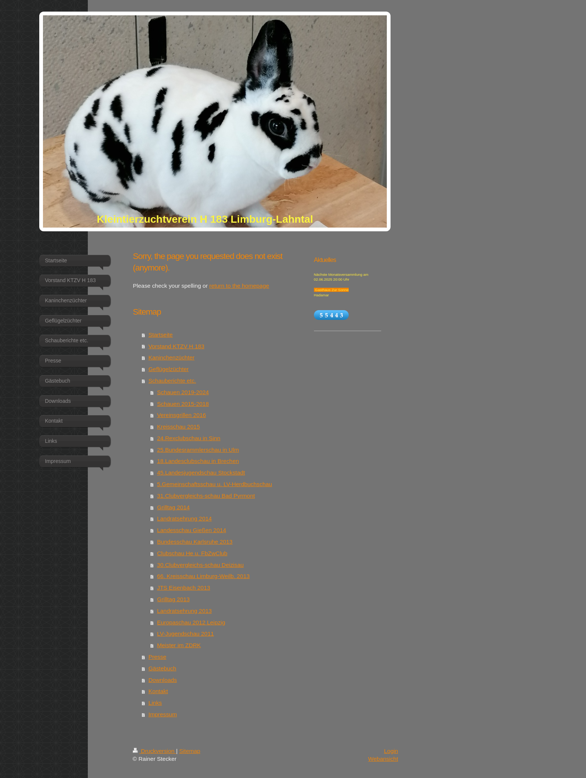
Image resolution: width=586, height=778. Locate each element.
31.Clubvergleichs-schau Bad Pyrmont (206, 496)
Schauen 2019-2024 (183, 392)
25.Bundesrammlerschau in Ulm (198, 450)
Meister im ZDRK (179, 645)
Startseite (160, 334)
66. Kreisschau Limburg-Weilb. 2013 (203, 576)
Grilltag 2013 (173, 599)
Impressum (162, 714)
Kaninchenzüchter (171, 357)
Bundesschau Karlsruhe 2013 (194, 541)
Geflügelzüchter (168, 369)
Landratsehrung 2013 (184, 611)
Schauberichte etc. (172, 380)
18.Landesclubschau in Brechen (198, 461)
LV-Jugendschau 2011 (185, 633)
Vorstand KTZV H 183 (176, 346)
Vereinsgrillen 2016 (181, 415)
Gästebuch (162, 668)
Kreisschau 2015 (178, 426)
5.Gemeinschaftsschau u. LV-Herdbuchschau (214, 484)
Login (391, 751)
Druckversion (154, 751)
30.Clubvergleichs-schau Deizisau (200, 565)
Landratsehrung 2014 (184, 518)
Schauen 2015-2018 (183, 404)
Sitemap (189, 751)
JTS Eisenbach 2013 (183, 587)
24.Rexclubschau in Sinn (188, 438)
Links (155, 703)
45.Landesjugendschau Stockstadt (201, 472)
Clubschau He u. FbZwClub (192, 553)
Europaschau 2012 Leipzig (191, 622)
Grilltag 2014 (173, 507)
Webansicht (383, 759)
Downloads (162, 680)
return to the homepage (239, 286)
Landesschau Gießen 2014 (191, 530)
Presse (157, 657)
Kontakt (158, 691)
